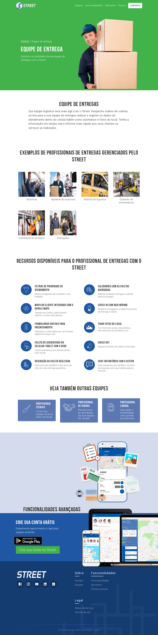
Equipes (79, 5)
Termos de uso (82, 612)
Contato (135, 5)
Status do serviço (84, 608)
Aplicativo (110, 5)
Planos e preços (99, 589)
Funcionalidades (94, 5)
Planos (122, 5)
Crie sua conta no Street (38, 550)
